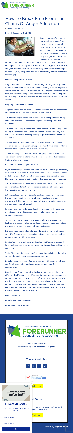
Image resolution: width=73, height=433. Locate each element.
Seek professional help (17, 195)
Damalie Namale (15, 28)
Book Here (36, 415)
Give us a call (32, 290)
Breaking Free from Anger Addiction (21, 164)
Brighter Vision (61, 426)
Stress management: (16, 231)
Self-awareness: (14, 184)
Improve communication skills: (20, 220)
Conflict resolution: (15, 253)
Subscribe (36, 386)
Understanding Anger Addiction (19, 79)
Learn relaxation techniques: (20, 209)
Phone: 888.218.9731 (36, 343)
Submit (16, 429)
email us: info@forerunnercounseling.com (36, 346)
